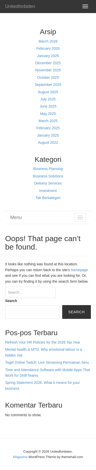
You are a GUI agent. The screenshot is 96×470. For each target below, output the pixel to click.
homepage (79, 270)
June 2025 (48, 106)
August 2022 (48, 142)
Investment (48, 191)
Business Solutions (48, 176)
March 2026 (48, 41)
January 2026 (48, 56)
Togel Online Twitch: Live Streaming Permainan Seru (47, 362)
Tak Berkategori (48, 198)
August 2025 (48, 92)
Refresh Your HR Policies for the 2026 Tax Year (42, 342)
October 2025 (48, 77)
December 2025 (48, 63)
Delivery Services (48, 183)
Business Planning (48, 169)
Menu (16, 217)
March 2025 (48, 121)
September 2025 (48, 85)
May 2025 (48, 114)
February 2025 (48, 128)
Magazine (20, 457)
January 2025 (48, 135)
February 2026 (48, 48)
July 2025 (48, 99)
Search (11, 301)
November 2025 (48, 70)
